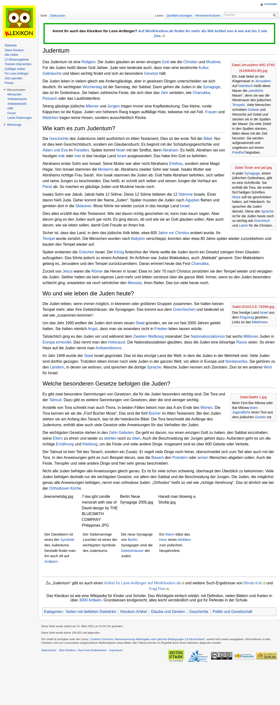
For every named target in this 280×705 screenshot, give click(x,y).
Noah (120, 150)
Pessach (50, 98)
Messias (135, 283)
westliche (256, 91)
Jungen (113, 106)
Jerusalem (263, 81)
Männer (92, 106)
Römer (97, 271)
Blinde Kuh (252, 583)
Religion (89, 62)
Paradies (81, 150)
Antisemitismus (109, 348)
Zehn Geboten (121, 432)
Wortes (207, 408)
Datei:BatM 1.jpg (253, 397)
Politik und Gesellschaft (232, 612)
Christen (190, 62)
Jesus (68, 271)
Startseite (11, 45)
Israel (121, 156)
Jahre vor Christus (173, 233)
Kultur (203, 68)
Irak (61, 156)
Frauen (211, 112)
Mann (170, 534)
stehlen (110, 438)
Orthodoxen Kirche (65, 488)
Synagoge (211, 87)
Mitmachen (14, 94)
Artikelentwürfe (16, 104)
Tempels (238, 105)
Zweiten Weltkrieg (148, 336)
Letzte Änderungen (19, 117)
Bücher (155, 413)
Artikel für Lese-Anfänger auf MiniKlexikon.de (142, 583)
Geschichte (58, 139)
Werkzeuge (14, 124)
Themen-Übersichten (18, 64)
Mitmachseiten (16, 90)
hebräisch (245, 86)
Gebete (253, 110)
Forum (11, 113)
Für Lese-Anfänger (17, 73)
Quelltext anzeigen (179, 15)
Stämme (185, 194)
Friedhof (238, 152)
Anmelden (270, 4)
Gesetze (151, 73)
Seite (43, 15)
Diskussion (57, 15)
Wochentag (92, 87)
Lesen (159, 15)
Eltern (58, 438)
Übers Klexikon (14, 50)
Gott (165, 62)
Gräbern (51, 561)
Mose (236, 197)
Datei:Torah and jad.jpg (253, 167)
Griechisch (262, 221)
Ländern (57, 367)
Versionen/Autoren (207, 15)
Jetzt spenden (14, 78)
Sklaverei (83, 206)
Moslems (105, 169)
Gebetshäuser (132, 551)
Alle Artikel (11, 54)
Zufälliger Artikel (15, 69)
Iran (77, 156)
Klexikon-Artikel (133, 612)
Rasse (241, 342)
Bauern (158, 457)
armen (203, 457)
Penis (47, 187)
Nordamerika (236, 361)
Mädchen (50, 118)
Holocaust (116, 342)
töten (136, 438)
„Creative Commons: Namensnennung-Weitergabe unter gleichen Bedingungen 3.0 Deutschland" (147, 639)
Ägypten (192, 200)
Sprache (267, 211)
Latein (243, 225)
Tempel (49, 239)
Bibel (208, 139)
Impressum (115, 650)
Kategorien (53, 612)
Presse (9, 83)
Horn (163, 539)
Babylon (138, 239)
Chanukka (201, 93)
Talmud (55, 400)
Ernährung (65, 444)
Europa (49, 342)
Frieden (160, 329)
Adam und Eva (55, 150)
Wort (268, 367)
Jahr (164, 93)
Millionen (251, 336)
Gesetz (260, 417)
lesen (254, 408)
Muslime (213, 62)
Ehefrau (176, 164)
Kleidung (89, 444)
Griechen (86, 252)
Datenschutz (48, 650)
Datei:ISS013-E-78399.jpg (253, 307)
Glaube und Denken (168, 612)
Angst (93, 329)
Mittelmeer (260, 322)
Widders (184, 539)
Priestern (180, 457)
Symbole (67, 539)
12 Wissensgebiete (17, 59)
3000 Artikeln (90, 600)
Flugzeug (247, 317)
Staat (140, 323)
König (119, 252)
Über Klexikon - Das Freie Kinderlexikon (82, 650)
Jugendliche (241, 412)
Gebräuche (52, 73)
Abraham (170, 150)
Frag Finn (157, 589)
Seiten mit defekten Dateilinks (91, 612)
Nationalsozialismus (208, 336)
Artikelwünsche (17, 99)
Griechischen (184, 309)
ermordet (63, 342)
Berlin (132, 539)
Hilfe (10, 108)
